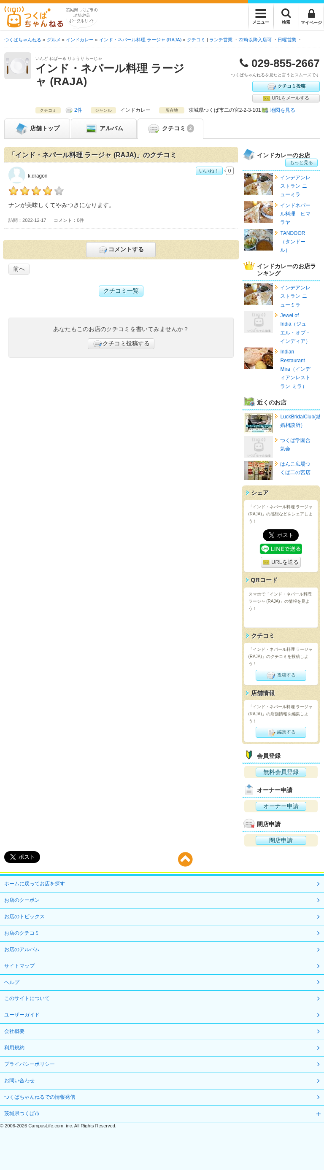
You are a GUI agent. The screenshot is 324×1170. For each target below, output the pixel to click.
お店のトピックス (24, 916)
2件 (78, 110)
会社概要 (14, 1031)
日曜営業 (287, 39)
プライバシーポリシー (29, 1064)
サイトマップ (19, 966)
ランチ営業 (220, 39)
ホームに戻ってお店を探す (34, 884)
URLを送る (281, 562)
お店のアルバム (22, 949)
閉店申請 (281, 840)
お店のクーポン (22, 900)
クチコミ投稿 (286, 86)
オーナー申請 (281, 806)
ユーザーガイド (22, 1015)
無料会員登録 (281, 771)
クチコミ (170, 128)
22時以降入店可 (254, 39)
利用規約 (14, 1048)
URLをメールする (286, 98)
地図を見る (282, 110)
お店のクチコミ (22, 933)
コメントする (121, 250)
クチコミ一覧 (121, 290)
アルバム (103, 128)
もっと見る (301, 162)
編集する (281, 732)
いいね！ (209, 171)
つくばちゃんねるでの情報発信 (39, 1097)
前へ (19, 268)
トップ (37, 128)
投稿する (281, 675)
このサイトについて (27, 998)
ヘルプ (11, 982)
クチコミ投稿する (121, 344)
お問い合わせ (19, 1081)
